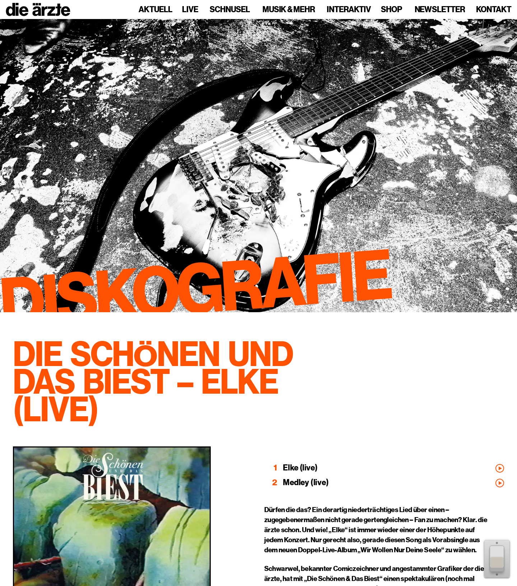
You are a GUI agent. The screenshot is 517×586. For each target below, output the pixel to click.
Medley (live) (306, 482)
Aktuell (155, 9)
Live (190, 9)
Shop (391, 9)
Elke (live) (300, 468)
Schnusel (230, 9)
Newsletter (440, 9)
